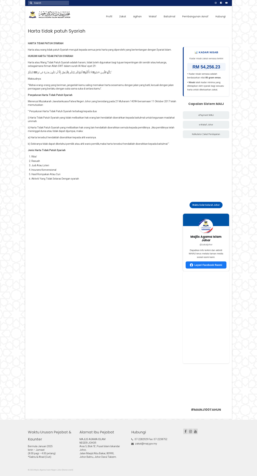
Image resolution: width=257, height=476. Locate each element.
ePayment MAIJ (206, 115)
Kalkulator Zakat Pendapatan (206, 134)
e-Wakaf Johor (206, 124)
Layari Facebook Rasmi (206, 265)
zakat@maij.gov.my (144, 443)
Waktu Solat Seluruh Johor (206, 205)
